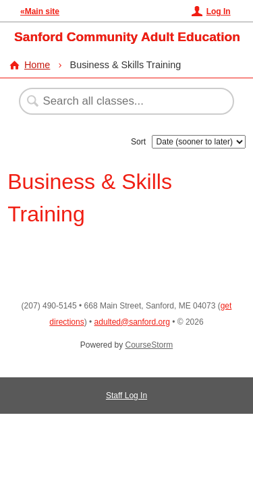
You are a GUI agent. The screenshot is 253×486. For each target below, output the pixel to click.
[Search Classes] (119, 101)
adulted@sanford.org (132, 322)
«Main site (39, 11)
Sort (138, 141)
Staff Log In (126, 395)
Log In (218, 11)
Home (37, 64)
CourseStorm (149, 345)
